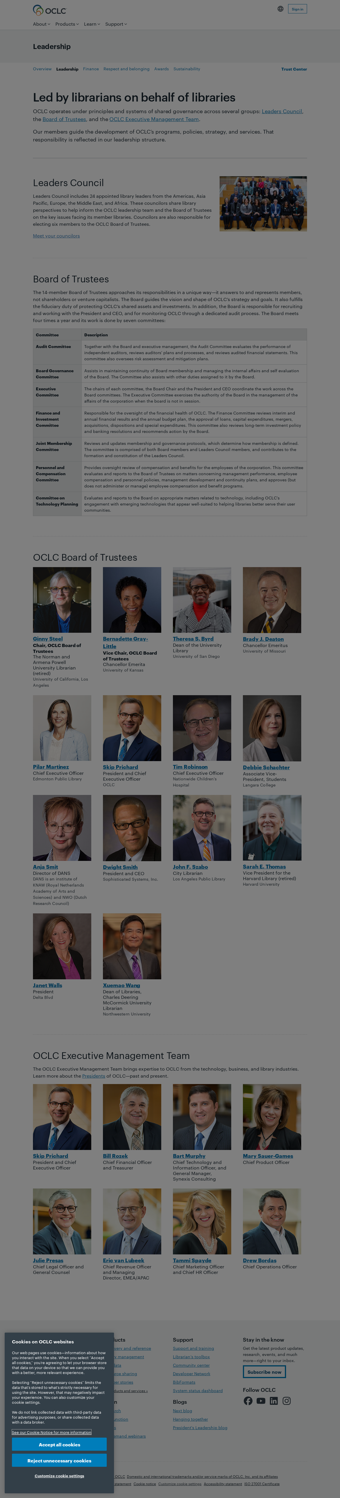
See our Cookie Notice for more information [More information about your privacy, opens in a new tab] (51, 1432)
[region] (59, 1413)
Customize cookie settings (59, 1475)
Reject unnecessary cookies (59, 1460)
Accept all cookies (59, 1444)
